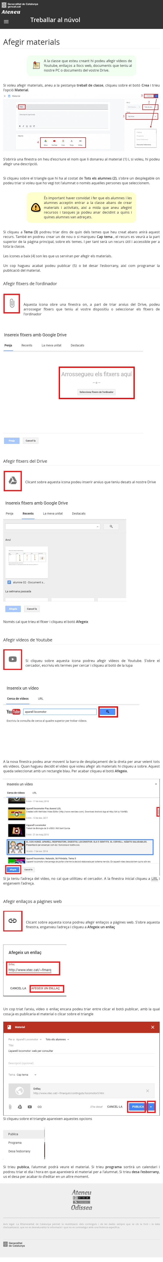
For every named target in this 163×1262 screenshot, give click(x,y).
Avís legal (8, 1224)
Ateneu (11, 12)
